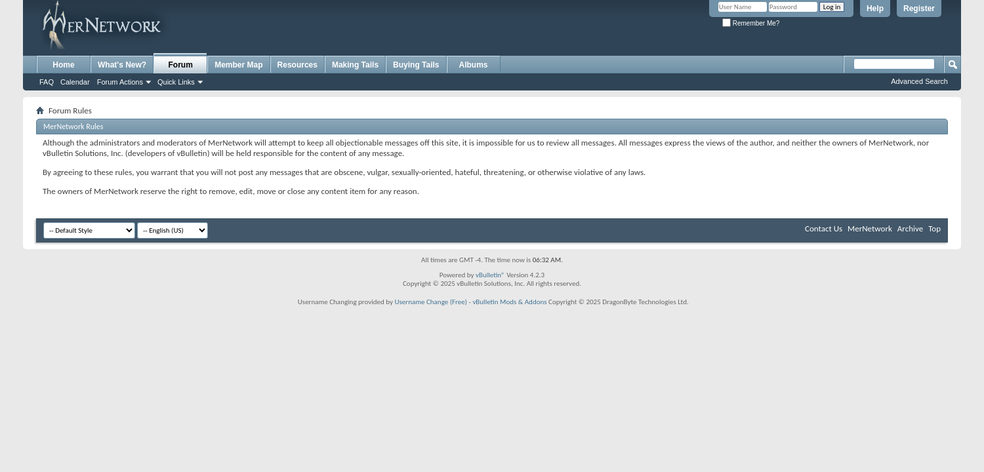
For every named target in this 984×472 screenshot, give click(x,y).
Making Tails (355, 64)
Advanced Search (919, 81)
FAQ (46, 82)
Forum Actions (120, 82)
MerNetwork (870, 228)
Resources (297, 64)
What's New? (122, 64)
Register (919, 8)
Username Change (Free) (430, 302)
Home (63, 64)
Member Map (238, 64)
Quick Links (176, 82)
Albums (473, 64)
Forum (181, 64)
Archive (910, 228)
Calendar (75, 82)
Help (875, 8)
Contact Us (823, 228)
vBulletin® (490, 275)
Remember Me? (750, 23)
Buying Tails (416, 64)
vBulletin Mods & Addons (509, 302)
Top (934, 228)
